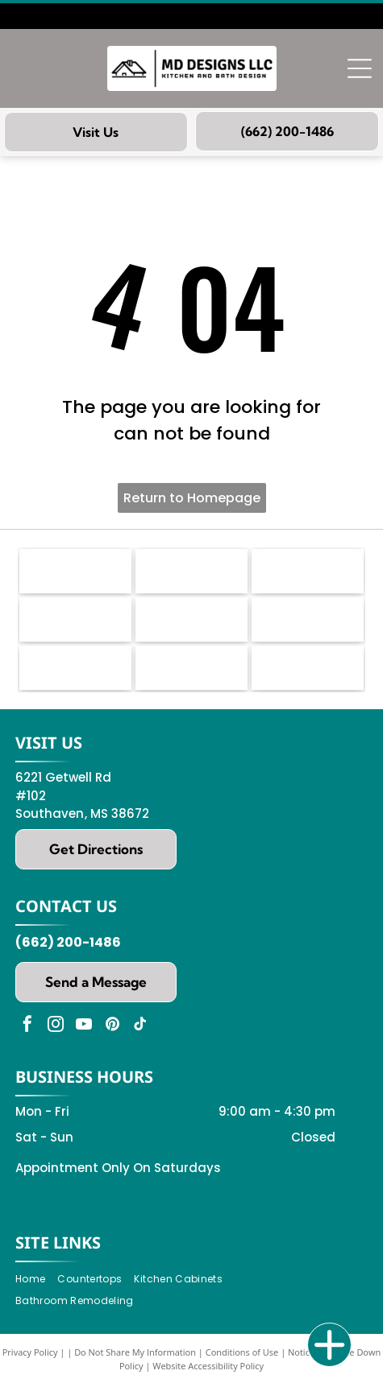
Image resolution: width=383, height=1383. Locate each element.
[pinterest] (112, 1026)
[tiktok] (140, 1026)
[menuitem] (36, 1279)
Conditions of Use (242, 1352)
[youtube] (84, 1026)
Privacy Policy (30, 1352)
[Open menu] (360, 68)
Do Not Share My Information (135, 1352)
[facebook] (27, 1026)
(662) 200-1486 (68, 942)
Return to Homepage (191, 498)
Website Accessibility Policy (208, 1366)
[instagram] (56, 1026)
